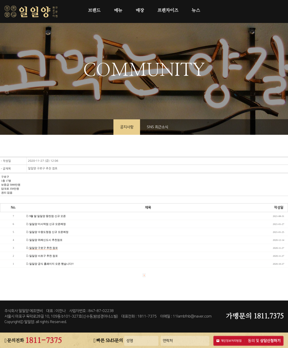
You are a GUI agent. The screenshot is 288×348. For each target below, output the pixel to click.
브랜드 (94, 10)
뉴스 (196, 10)
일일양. (29, 322)
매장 (140, 10)
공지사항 (126, 127)
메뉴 (118, 10)
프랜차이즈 (167, 10)
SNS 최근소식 (157, 127)
